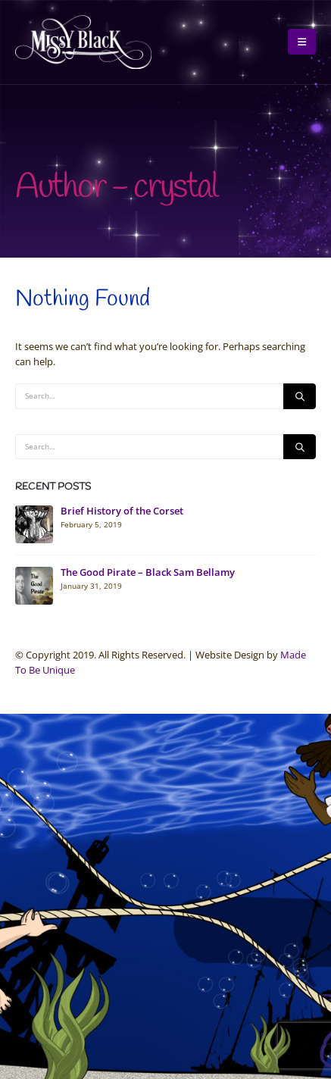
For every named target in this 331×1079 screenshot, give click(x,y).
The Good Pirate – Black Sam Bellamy (148, 572)
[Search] (299, 396)
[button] (302, 42)
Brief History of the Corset (122, 511)
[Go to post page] (34, 523)
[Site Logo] (83, 42)
